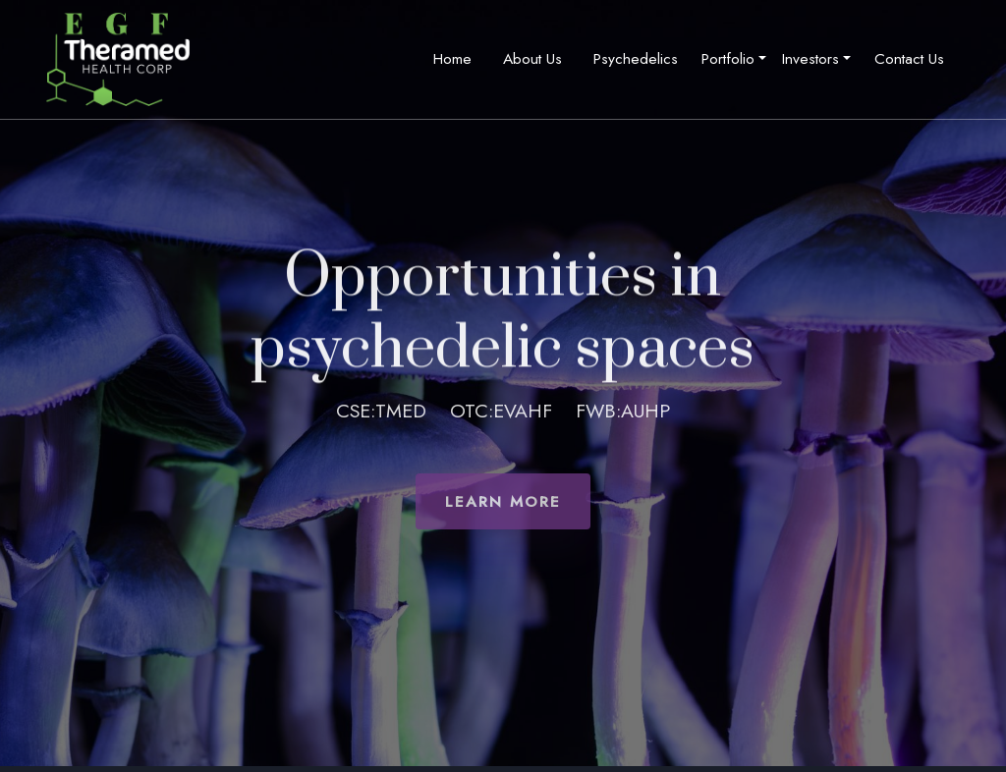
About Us (532, 58)
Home (452, 58)
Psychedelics (635, 58)
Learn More (503, 501)
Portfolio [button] (727, 58)
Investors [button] (810, 58)
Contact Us (909, 58)
